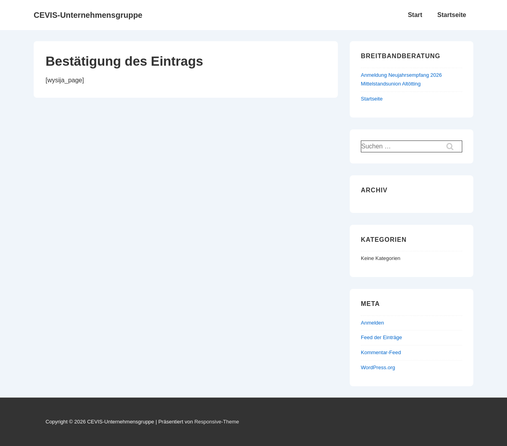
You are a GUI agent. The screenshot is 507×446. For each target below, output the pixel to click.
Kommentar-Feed (381, 352)
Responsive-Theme (216, 422)
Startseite (451, 14)
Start (415, 14)
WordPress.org (378, 367)
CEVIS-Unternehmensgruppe (88, 15)
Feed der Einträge (381, 337)
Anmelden (372, 323)
